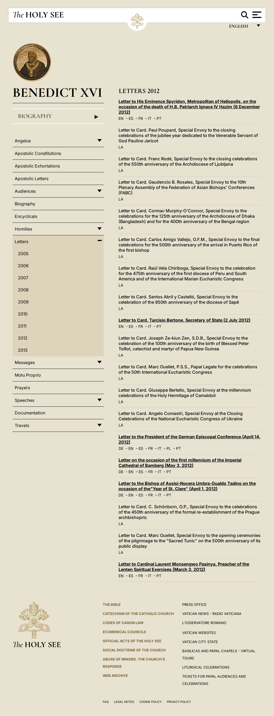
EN (121, 118)
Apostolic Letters (31, 178)
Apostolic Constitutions (38, 153)
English (241, 27)
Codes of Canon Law (123, 623)
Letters (21, 241)
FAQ (106, 702)
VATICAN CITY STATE (200, 642)
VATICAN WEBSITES (199, 632)
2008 (23, 289)
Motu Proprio (28, 375)
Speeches (24, 400)
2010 (23, 314)
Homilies (23, 229)
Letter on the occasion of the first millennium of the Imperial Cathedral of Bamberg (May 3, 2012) (180, 462)
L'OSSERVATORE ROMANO (204, 623)
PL (168, 448)
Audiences (25, 191)
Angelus (23, 140)
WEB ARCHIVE (115, 675)
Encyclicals (26, 216)
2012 (23, 338)
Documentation (30, 412)
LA (121, 147)
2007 (23, 277)
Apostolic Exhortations (37, 166)
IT (149, 118)
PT (159, 118)
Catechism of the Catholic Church (138, 613)
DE (121, 448)
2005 (23, 253)
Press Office (194, 604)
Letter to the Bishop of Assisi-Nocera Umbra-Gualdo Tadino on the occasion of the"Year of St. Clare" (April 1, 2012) (187, 486)
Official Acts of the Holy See (132, 641)
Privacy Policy (179, 702)
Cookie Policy (150, 702)
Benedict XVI (57, 92)
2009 (23, 302)
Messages (25, 362)
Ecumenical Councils (124, 632)
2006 (23, 265)
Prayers (22, 387)
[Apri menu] (256, 14)
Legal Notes (124, 702)
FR (140, 118)
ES (131, 118)
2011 (22, 326)
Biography (58, 116)
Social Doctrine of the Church (134, 650)
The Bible (112, 604)
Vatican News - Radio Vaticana (211, 613)
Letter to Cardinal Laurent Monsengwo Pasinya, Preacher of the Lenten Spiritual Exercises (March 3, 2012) (184, 566)
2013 (23, 350)
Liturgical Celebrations (205, 667)
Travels (22, 425)
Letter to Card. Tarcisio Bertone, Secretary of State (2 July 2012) (184, 320)
